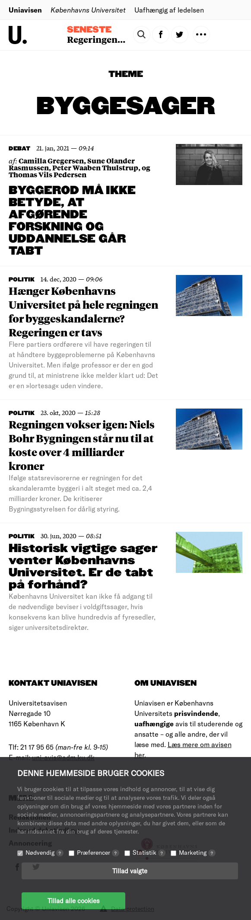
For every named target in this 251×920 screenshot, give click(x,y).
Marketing (197, 852)
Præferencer (98, 852)
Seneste (89, 30)
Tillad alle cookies (73, 900)
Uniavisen (25, 10)
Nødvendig (44, 852)
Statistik (149, 852)
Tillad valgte (129, 871)
